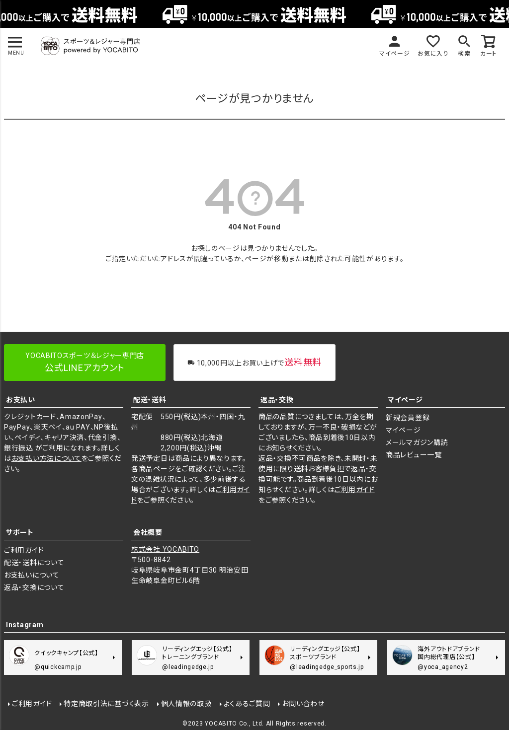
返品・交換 (277, 400)
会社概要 (148, 532)
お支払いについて (32, 575)
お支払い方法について (46, 458)
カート (488, 53)
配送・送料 (150, 400)
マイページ (394, 53)
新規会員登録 (407, 418)
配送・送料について (34, 563)
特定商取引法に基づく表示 (106, 704)
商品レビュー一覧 (414, 455)
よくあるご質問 (247, 704)
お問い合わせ (303, 704)
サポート (20, 532)
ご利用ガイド (354, 490)
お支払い (20, 400)
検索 (464, 53)
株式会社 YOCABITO (165, 549)
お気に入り (433, 53)
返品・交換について (34, 587)
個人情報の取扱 (186, 704)
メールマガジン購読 (417, 442)
